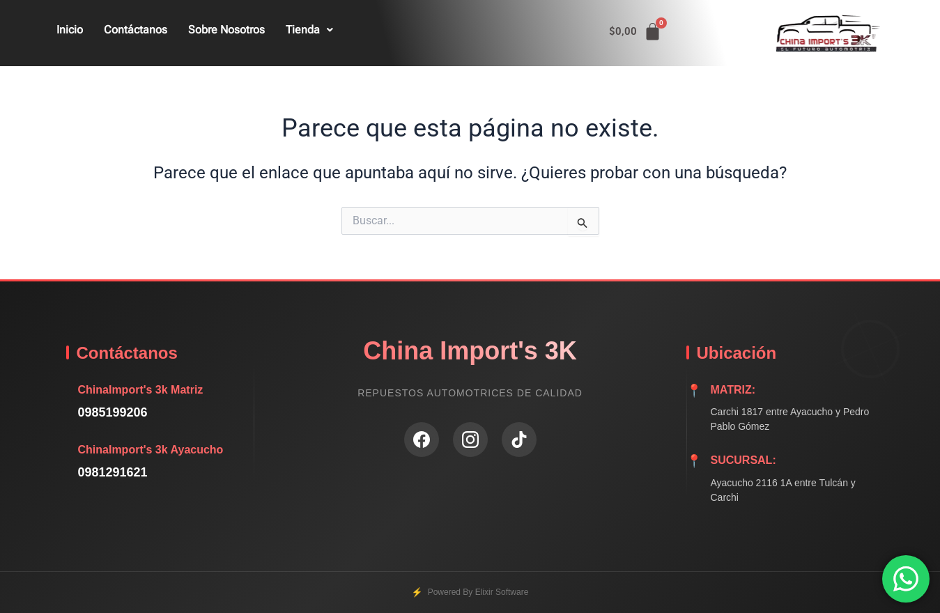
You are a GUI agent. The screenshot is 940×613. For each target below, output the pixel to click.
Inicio (69, 29)
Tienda (309, 29)
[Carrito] (635, 31)
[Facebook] (421, 439)
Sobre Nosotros (226, 29)
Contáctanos (135, 29)
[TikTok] (519, 439)
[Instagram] (470, 439)
